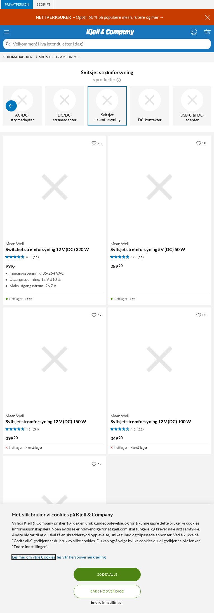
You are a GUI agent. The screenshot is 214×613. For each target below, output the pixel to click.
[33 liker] (201, 314)
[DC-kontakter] (150, 105)
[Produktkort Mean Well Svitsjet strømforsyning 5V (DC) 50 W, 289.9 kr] (159, 187)
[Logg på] (194, 31)
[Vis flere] (202, 105)
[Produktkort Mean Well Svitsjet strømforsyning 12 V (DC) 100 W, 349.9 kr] (159, 359)
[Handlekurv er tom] (207, 31)
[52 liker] (96, 314)
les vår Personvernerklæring (81, 557)
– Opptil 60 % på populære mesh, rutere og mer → (100, 17)
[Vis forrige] (11, 105)
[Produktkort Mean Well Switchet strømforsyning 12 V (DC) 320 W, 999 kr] (54, 187)
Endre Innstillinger (107, 602)
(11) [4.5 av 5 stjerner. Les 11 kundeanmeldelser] (36, 257)
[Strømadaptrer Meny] (36, 57)
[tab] (17, 4)
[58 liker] (201, 143)
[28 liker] (96, 143)
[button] (118, 79)
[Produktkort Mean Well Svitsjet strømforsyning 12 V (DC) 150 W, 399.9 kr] (54, 359)
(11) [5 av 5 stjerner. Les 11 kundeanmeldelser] (141, 257)
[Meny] (6, 32)
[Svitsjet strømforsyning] (108, 106)
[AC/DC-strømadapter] (22, 105)
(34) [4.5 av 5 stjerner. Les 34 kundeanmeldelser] (36, 429)
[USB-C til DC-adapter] (192, 105)
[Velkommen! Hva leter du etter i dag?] (110, 43)
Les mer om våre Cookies (33, 557)
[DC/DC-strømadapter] (65, 105)
